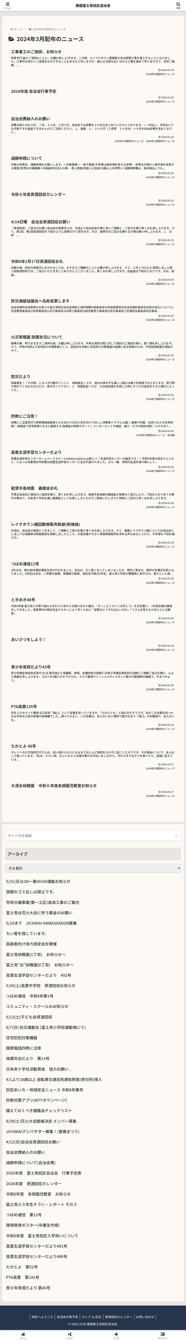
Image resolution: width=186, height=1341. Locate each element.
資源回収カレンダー (119, 1317)
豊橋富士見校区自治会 (93, 5)
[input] (93, 835)
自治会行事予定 (66, 1317)
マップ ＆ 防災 (91, 1317)
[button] (176, 835)
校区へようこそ (40, 1317)
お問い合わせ (147, 1317)
